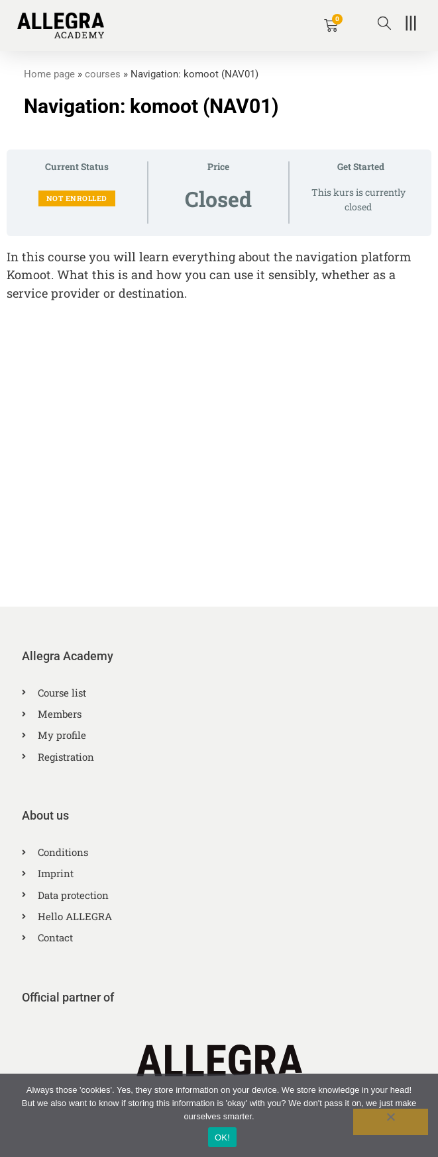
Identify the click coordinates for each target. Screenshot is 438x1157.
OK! (222, 1137)
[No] (390, 1122)
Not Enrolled (76, 198)
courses (103, 74)
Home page (49, 74)
